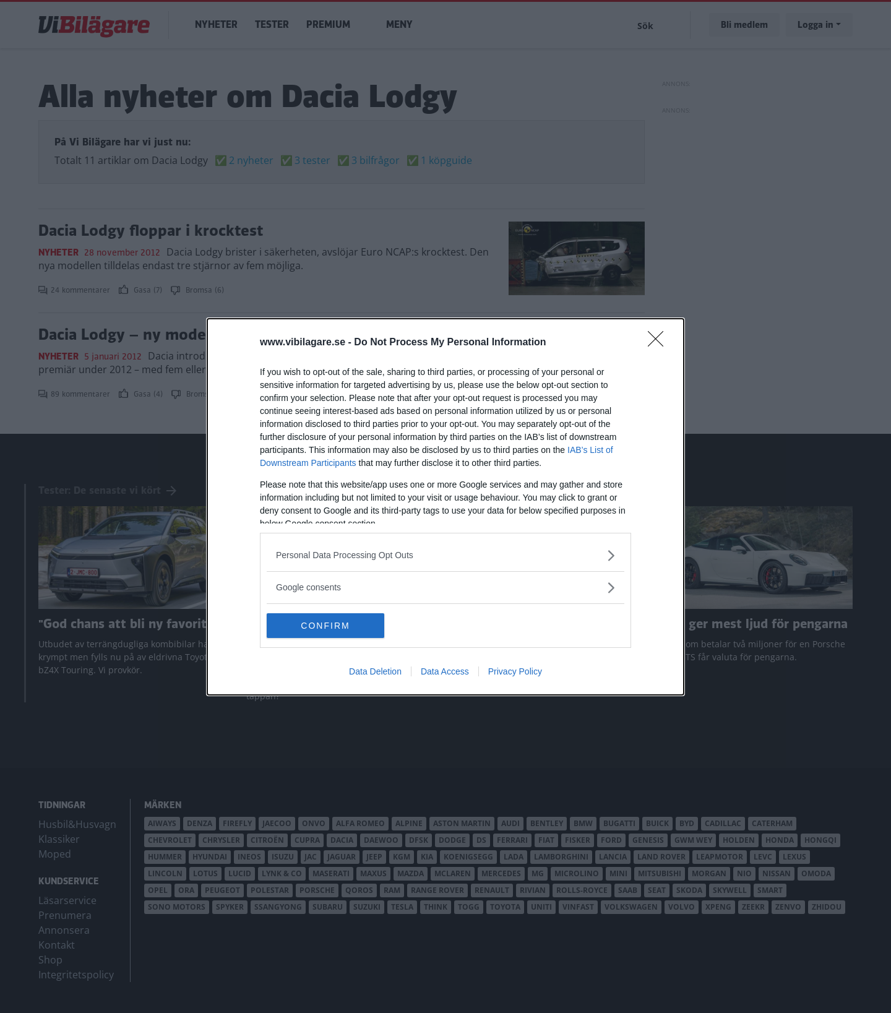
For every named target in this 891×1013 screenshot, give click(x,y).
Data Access (445, 671)
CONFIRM (325, 626)
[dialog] (445, 507)
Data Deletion (375, 671)
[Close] (659, 343)
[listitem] (445, 555)
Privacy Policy (515, 671)
